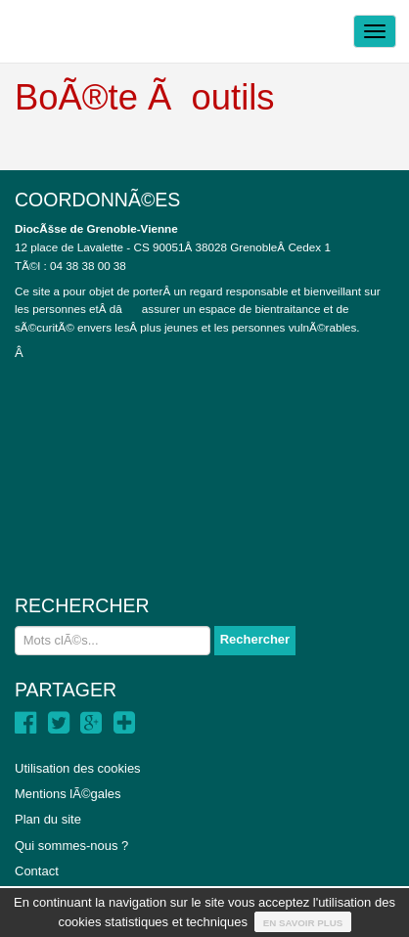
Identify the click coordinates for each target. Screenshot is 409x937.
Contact (37, 871)
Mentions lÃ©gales (68, 793)
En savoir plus (303, 922)
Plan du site (48, 819)
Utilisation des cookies (78, 768)
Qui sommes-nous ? (71, 845)
